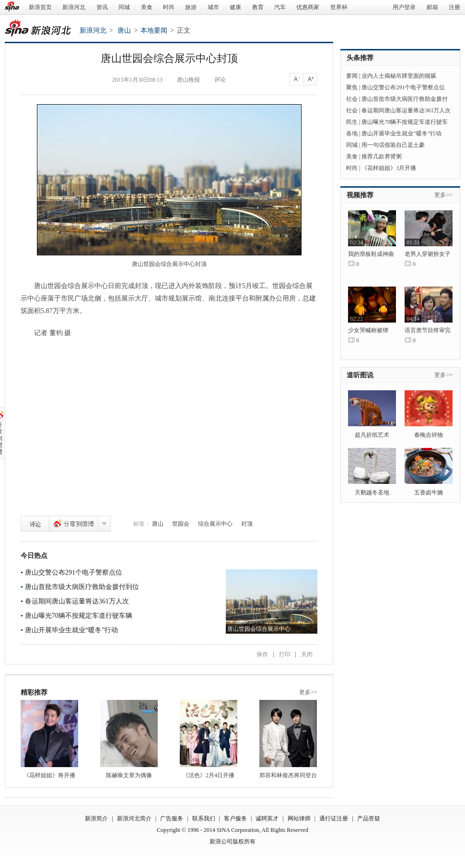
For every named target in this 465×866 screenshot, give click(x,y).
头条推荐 (360, 57)
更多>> (308, 692)
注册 (454, 7)
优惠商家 (307, 7)
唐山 (124, 30)
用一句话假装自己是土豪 (393, 145)
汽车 (280, 7)
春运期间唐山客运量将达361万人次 (77, 601)
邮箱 (432, 7)
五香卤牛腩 (428, 492)
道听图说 (360, 375)
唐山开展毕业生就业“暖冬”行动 (71, 630)
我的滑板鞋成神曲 (371, 254)
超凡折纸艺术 (372, 435)
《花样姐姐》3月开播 (388, 168)
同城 (124, 7)
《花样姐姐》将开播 (49, 775)
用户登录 (404, 7)
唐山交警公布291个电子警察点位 (73, 572)
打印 (285, 654)
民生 (352, 122)
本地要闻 (153, 30)
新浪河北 (73, 7)
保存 (262, 654)
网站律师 (299, 818)
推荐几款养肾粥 (381, 156)
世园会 (180, 523)
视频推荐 (360, 195)
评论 (35, 524)
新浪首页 (40, 7)
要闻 (352, 75)
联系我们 (203, 818)
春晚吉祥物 (428, 435)
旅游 (191, 7)
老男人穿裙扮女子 (428, 254)
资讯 (102, 7)
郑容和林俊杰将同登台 (288, 775)
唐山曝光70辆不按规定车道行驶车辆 (78, 615)
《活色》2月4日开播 (208, 775)
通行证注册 (333, 818)
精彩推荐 (34, 692)
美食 (146, 7)
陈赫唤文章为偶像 (129, 775)
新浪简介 (96, 818)
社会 (352, 99)
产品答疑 (368, 818)
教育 (258, 7)
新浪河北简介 (134, 818)
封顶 (247, 523)
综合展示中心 (215, 523)
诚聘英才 (267, 818)
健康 (235, 7)
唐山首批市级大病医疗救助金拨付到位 (82, 586)
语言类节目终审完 (428, 330)
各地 (352, 133)
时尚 (168, 7)
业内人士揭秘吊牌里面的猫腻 (398, 75)
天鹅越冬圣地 (372, 492)
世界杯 (339, 7)
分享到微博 (73, 524)
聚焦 (352, 87)
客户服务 (235, 818)
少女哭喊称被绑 (368, 330)
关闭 (307, 654)
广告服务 (171, 818)
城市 (213, 7)
